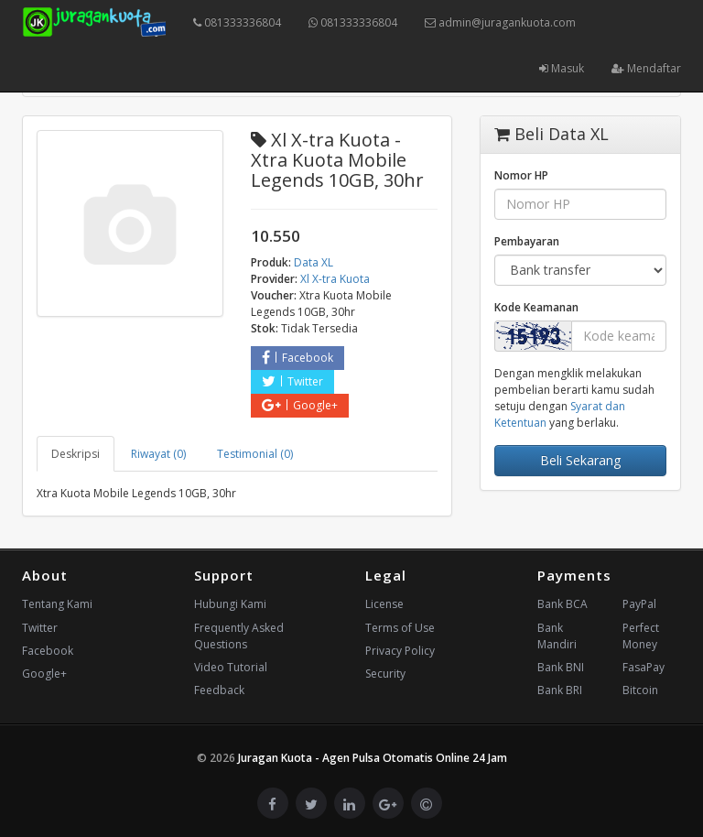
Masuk (561, 68)
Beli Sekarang (580, 460)
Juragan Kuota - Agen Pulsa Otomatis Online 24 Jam (372, 758)
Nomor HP (521, 175)
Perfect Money (640, 636)
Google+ (300, 405)
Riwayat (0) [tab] (158, 454)
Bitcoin (640, 690)
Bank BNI (560, 667)
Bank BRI (559, 690)
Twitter (292, 381)
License (384, 604)
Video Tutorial (230, 667)
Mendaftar (646, 68)
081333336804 (237, 22)
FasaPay (643, 667)
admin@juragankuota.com (500, 22)
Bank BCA (562, 604)
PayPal (639, 604)
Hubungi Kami (230, 604)
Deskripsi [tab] (75, 454)
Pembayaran (526, 241)
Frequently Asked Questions (239, 636)
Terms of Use (400, 628)
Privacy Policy (400, 650)
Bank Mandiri (557, 636)
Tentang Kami (57, 604)
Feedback (219, 690)
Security (385, 673)
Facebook (297, 357)
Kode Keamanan (536, 307)
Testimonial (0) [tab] (255, 454)
